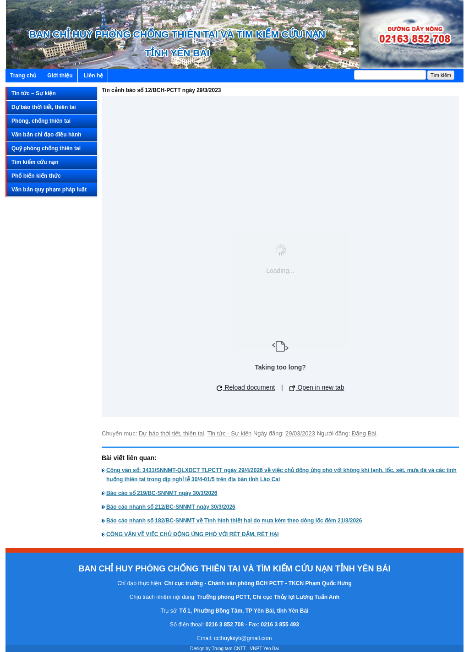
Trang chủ (23, 75)
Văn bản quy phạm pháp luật (49, 189)
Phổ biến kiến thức (36, 176)
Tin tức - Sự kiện (229, 433)
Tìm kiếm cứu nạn (35, 162)
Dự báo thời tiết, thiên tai (43, 107)
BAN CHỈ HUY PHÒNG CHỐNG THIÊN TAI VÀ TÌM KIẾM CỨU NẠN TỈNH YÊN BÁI (177, 43)
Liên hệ (93, 75)
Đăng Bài (364, 433)
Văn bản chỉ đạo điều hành (46, 134)
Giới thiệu (59, 75)
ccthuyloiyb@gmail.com (243, 638)
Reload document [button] (246, 387)
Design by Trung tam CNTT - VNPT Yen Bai (234, 648)
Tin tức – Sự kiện (33, 93)
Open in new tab (316, 387)
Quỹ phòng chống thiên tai (46, 148)
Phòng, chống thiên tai (41, 121)
